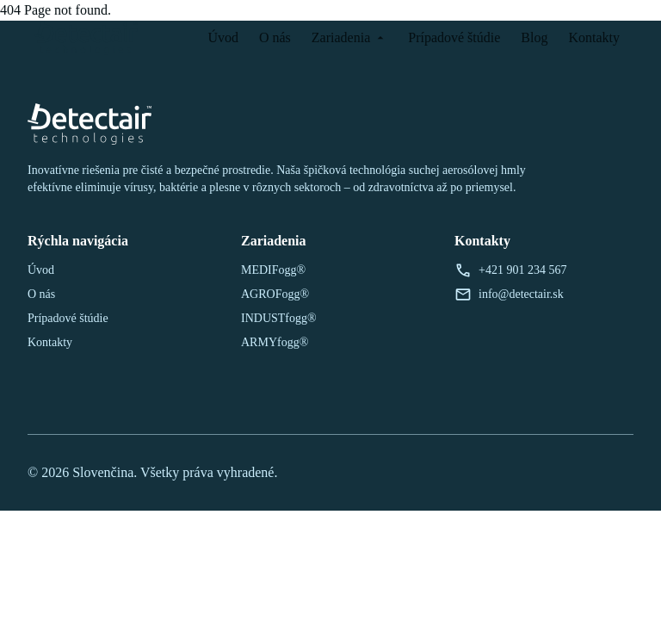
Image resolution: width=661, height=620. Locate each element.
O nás (275, 37)
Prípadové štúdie (454, 37)
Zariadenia (349, 37)
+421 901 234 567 (510, 270)
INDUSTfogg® (279, 318)
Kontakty (594, 37)
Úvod (222, 37)
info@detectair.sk (509, 294)
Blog (534, 37)
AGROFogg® (275, 294)
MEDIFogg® (273, 270)
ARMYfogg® (274, 342)
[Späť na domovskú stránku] (86, 38)
